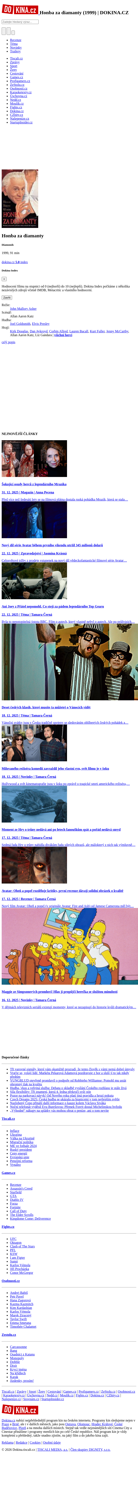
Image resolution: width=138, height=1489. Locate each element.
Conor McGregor (21, 1272)
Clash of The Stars (22, 1246)
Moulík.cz (66, 1395)
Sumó (14, 1261)
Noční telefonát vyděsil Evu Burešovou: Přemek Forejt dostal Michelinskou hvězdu (66, 1107)
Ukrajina (16, 1134)
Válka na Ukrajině (22, 1138)
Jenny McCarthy (117, 331)
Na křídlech (18, 1373)
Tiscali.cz (8, 1118)
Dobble (15, 1362)
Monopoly (17, 1358)
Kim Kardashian (21, 1308)
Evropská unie (19, 1157)
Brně (15, 1424)
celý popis (8, 342)
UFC (13, 1239)
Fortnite (15, 1207)
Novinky (16, 47)
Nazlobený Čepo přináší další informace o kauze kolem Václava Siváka (58, 1103)
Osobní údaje (52, 1442)
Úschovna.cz (35, 1395)
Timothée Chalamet (23, 1326)
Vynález (15, 1164)
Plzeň (22, 1428)
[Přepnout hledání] (4, 31)
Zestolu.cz (9, 1334)
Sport (32, 1391)
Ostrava (70, 1424)
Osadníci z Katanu (22, 1354)
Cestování (54, 1391)
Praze (5, 1424)
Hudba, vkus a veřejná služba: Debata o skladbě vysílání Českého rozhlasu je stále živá (68, 1088)
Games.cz (8, 1173)
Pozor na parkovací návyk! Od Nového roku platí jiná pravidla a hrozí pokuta (62, 1095)
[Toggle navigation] (9, 31)
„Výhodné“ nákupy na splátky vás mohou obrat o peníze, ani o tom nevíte (59, 1110)
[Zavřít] (4, 279)
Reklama (8, 1442)
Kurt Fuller (97, 331)
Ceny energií (18, 1153)
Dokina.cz (97, 1395)
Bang (13, 1350)
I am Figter (17, 1257)
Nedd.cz (52, 1395)
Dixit (13, 1365)
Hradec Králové (102, 1424)
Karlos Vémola (20, 1265)
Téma (14, 44)
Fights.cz (8, 1226)
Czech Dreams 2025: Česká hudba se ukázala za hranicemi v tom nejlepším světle (65, 1099)
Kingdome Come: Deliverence (30, 1218)
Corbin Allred (58, 331)
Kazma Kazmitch (21, 1304)
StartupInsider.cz (52, 1399)
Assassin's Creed (21, 1188)
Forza (14, 1203)
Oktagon (16, 1242)
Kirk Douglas (19, 331)
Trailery (15, 51)
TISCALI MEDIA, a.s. (52, 1449)
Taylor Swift (18, 1319)
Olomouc (83, 1424)
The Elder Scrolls (21, 1215)
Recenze (15, 40)
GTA (13, 1196)
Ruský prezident (21, 1149)
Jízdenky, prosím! (22, 1380)
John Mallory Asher (23, 308)
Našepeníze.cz (11, 1399)
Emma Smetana (20, 1323)
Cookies (35, 1442)
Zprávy (21, 1391)
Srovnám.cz (31, 1399)
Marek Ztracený (21, 1315)
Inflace (14, 1131)
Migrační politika (21, 1142)
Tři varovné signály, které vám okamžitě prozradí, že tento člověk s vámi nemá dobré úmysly (72, 1069)
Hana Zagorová (20, 1300)
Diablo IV (16, 1200)
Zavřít (6, 297)
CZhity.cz (113, 1395)
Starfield (16, 1192)
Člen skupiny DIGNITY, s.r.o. (90, 1449)
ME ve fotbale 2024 (23, 1146)
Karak (14, 1377)
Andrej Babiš (19, 1292)
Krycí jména (18, 1369)
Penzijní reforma (21, 1161)
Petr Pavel (17, 1296)
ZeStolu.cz (108, 1391)
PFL (13, 1250)
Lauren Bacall (78, 331)
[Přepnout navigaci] (13, 33)
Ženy (41, 1391)
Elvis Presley (40, 324)
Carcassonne (18, 1347)
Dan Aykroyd (39, 331)
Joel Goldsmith (20, 324)
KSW (14, 1254)
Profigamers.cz (89, 1391)
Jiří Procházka (19, 1269)
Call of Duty (18, 1211)
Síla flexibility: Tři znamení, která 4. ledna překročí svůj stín (50, 1092)
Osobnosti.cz (11, 1281)
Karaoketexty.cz (14, 1395)
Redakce (21, 1442)
